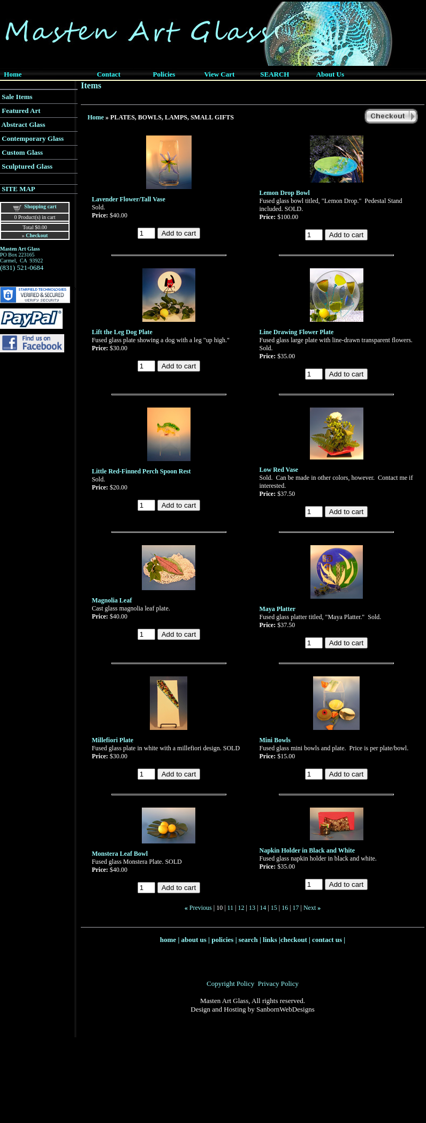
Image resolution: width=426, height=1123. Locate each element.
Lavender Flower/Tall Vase (128, 199)
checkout (293, 940)
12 (241, 907)
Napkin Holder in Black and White (307, 850)
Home (95, 117)
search (248, 940)
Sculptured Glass (27, 166)
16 (285, 907)
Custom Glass (22, 152)
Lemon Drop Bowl (285, 193)
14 (263, 907)
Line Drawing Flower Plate (297, 332)
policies (222, 940)
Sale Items (17, 97)
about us (194, 940)
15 (274, 907)
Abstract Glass (23, 124)
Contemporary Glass (33, 138)
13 (252, 907)
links (270, 940)
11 (230, 907)
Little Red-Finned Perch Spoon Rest (141, 471)
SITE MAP (18, 189)
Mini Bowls (275, 740)
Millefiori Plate (112, 740)
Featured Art (21, 111)
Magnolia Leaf (112, 600)
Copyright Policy (230, 983)
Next (309, 907)
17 (296, 907)
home (168, 940)
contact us (327, 940)
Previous (200, 907)
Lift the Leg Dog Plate (122, 332)
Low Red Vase (279, 469)
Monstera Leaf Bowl (120, 853)
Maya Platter (278, 609)
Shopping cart (40, 206)
